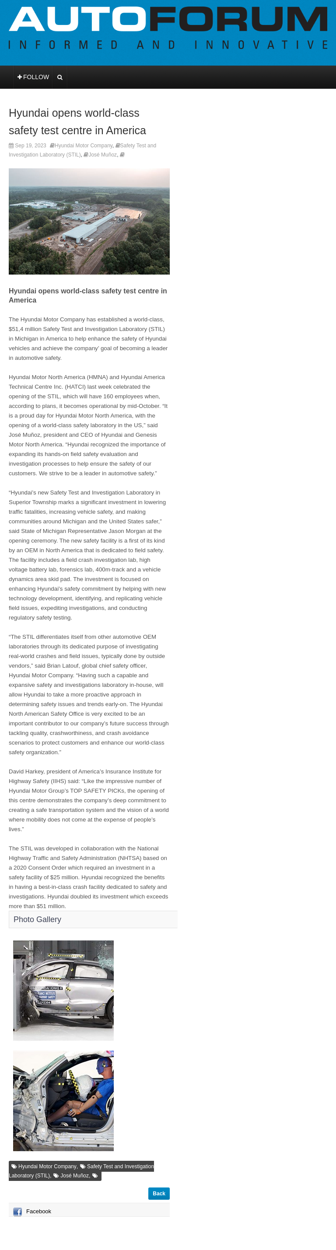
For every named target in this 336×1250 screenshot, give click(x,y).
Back (159, 1194)
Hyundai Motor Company (83, 146)
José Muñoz (102, 155)
